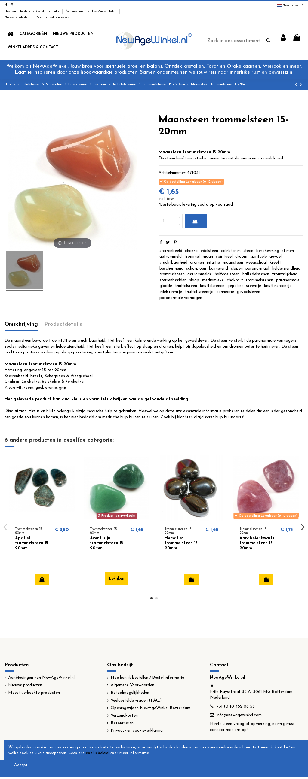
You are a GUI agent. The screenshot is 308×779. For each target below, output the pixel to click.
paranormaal (257, 268)
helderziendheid (286, 268)
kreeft (275, 262)
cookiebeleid (97, 753)
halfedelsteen (227, 274)
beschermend (171, 268)
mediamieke (213, 280)
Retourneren (122, 723)
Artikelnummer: (172, 173)
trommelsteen (172, 274)
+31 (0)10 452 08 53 (236, 706)
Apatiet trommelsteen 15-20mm (32, 543)
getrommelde (199, 274)
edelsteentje (170, 292)
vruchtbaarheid (173, 262)
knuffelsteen (186, 286)
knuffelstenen (212, 286)
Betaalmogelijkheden (130, 692)
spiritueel (224, 256)
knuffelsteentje (277, 286)
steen (248, 251)
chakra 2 (235, 280)
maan (208, 256)
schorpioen (196, 268)
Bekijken (116, 578)
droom (241, 256)
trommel (192, 256)
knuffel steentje (199, 292)
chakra (191, 251)
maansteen (233, 262)
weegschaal (256, 262)
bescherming (267, 251)
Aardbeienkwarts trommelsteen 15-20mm (257, 543)
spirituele (258, 256)
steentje (253, 286)
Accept (21, 765)
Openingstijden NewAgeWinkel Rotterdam (150, 708)
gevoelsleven (248, 292)
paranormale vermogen (180, 298)
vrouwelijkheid (284, 274)
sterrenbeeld (170, 251)
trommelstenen (259, 280)
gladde (165, 286)
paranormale (288, 280)
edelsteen (209, 251)
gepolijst (235, 286)
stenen (288, 251)
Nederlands (290, 5)
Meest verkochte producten (53, 17)
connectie (225, 292)
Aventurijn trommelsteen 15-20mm (107, 543)
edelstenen (231, 251)
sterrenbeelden (172, 280)
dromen (197, 262)
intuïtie (213, 262)
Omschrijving (21, 324)
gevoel (276, 256)
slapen (237, 268)
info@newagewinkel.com (239, 715)
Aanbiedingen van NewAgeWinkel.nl (91, 11)
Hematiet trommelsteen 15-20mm (182, 543)
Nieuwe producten (17, 17)
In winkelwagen (195, 221)
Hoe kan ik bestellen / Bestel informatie (32, 11)
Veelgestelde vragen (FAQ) (136, 700)
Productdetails (63, 324)
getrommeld (170, 256)
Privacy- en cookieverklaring (137, 730)
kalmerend (218, 268)
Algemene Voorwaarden (132, 685)
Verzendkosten (124, 715)
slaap (194, 280)
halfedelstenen (255, 274)
